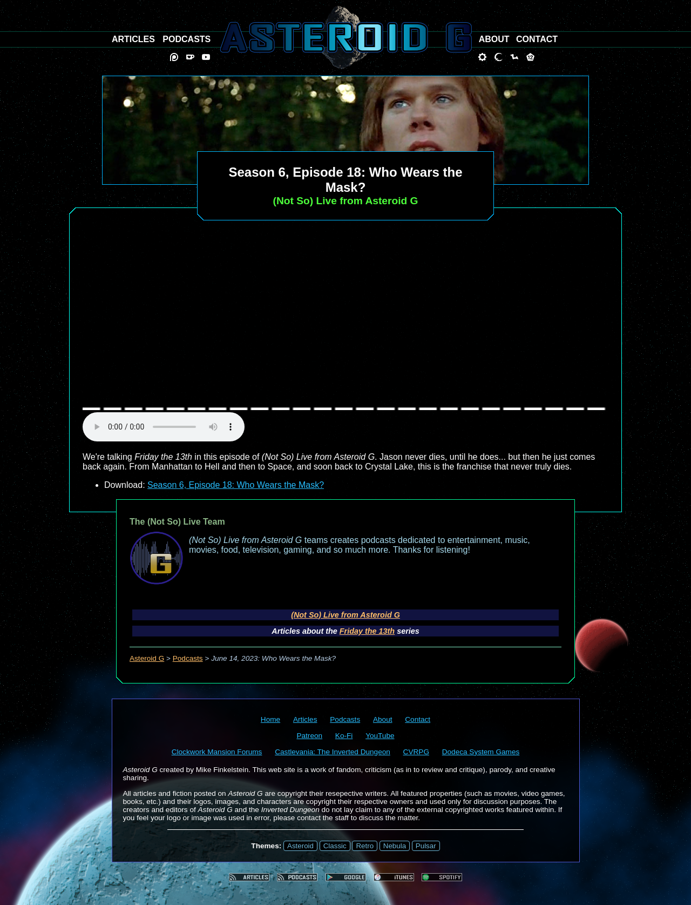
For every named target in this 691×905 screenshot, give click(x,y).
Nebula (394, 846)
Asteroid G (147, 658)
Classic (335, 846)
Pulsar (426, 846)
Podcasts (188, 658)
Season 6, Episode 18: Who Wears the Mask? (235, 485)
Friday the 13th (367, 631)
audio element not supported (164, 426)
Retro (365, 846)
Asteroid (300, 846)
